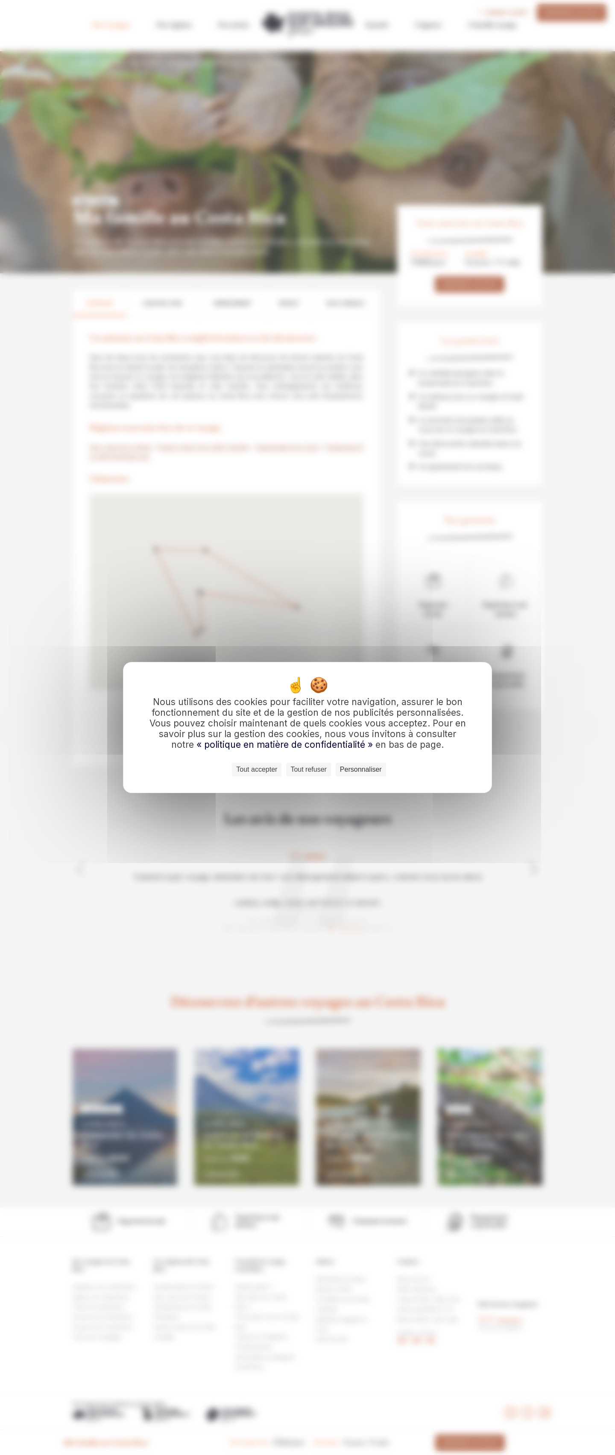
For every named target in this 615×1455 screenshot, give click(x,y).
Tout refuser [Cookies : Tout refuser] (308, 769)
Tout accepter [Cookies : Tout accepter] (256, 769)
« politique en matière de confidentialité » (285, 744)
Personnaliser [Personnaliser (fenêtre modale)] (361, 769)
